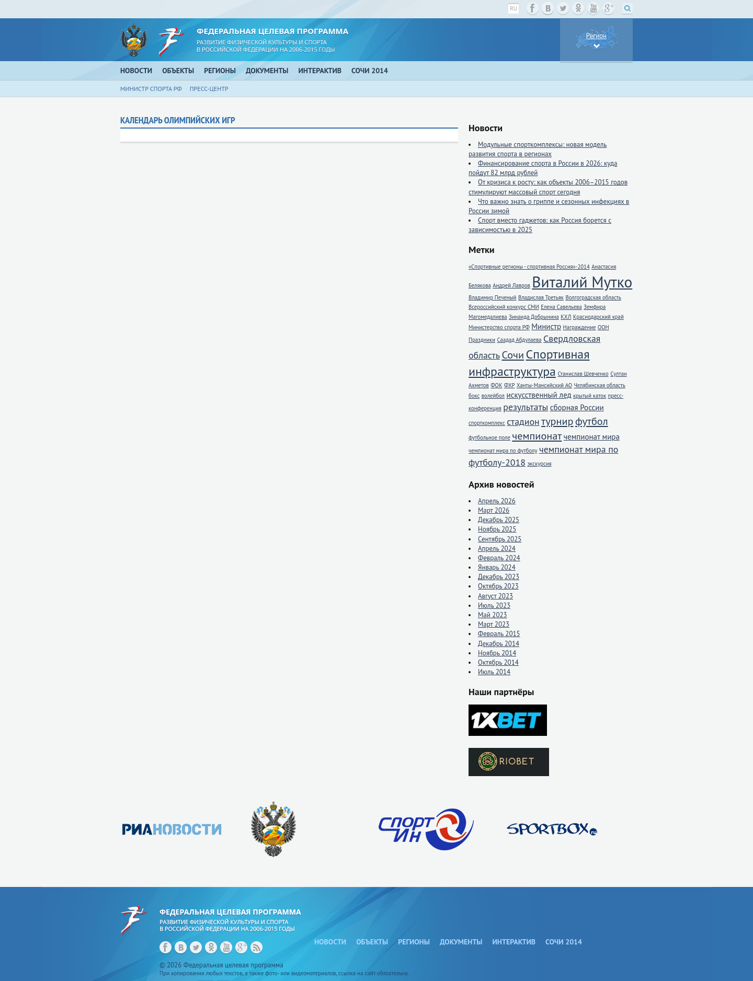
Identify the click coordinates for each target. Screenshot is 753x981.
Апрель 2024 (497, 548)
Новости (136, 70)
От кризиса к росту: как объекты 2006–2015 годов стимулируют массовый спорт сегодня (548, 187)
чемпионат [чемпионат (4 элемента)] (537, 436)
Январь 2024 (497, 567)
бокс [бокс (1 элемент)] (474, 395)
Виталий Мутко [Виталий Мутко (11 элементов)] (582, 282)
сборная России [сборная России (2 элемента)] (577, 407)
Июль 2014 (494, 671)
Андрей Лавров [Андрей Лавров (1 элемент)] (511, 285)
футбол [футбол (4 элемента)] (591, 421)
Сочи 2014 (369, 70)
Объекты (178, 70)
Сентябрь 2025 (499, 539)
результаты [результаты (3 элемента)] (525, 407)
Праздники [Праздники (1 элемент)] (482, 339)
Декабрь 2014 (498, 643)
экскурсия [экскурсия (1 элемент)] (539, 463)
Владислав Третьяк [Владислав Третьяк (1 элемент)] (541, 297)
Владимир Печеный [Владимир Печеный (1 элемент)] (492, 297)
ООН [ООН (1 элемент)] (603, 327)
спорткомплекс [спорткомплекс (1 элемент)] (487, 422)
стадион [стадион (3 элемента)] (523, 422)
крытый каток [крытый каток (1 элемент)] (589, 395)
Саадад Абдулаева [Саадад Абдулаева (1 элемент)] (519, 339)
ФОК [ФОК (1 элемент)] (496, 385)
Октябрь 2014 (498, 662)
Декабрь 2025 (498, 519)
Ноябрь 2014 (497, 653)
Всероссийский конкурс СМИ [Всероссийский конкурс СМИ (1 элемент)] (504, 306)
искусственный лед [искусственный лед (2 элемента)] (538, 395)
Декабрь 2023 (498, 576)
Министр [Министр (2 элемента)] (546, 326)
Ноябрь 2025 (497, 529)
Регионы (220, 70)
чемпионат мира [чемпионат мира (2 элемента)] (592, 437)
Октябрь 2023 (498, 586)
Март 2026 (493, 510)
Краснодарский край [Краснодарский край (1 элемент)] (598, 316)
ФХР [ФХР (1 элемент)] (509, 385)
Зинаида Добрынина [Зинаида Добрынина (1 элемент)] (534, 316)
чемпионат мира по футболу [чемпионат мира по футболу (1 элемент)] (503, 450)
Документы (267, 70)
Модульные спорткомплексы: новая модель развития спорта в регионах (538, 149)
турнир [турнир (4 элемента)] (557, 421)
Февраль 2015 (499, 633)
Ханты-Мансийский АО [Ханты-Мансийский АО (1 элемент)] (544, 385)
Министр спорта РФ (151, 89)
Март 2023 (493, 624)
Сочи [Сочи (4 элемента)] (512, 355)
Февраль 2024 (499, 557)
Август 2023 (495, 596)
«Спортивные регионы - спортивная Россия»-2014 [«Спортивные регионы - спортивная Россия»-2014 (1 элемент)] (529, 266)
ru (513, 8)
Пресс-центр (209, 89)
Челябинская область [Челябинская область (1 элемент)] (599, 385)
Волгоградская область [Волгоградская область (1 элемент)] (593, 297)
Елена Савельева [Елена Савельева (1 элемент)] (561, 306)
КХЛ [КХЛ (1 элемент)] (566, 316)
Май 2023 (492, 614)
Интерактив (320, 70)
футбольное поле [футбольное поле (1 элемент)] (489, 437)
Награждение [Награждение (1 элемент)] (579, 327)
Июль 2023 (494, 605)
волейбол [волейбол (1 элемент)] (493, 395)
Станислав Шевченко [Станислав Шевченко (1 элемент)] (582, 373)
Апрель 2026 (497, 501)
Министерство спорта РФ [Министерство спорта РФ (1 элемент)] (499, 327)
